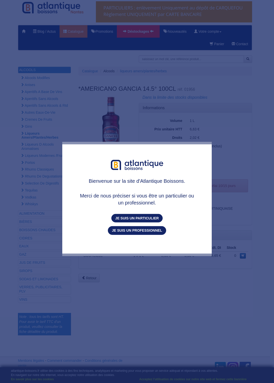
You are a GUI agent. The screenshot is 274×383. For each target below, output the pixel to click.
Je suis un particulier (137, 218)
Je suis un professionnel (137, 230)
